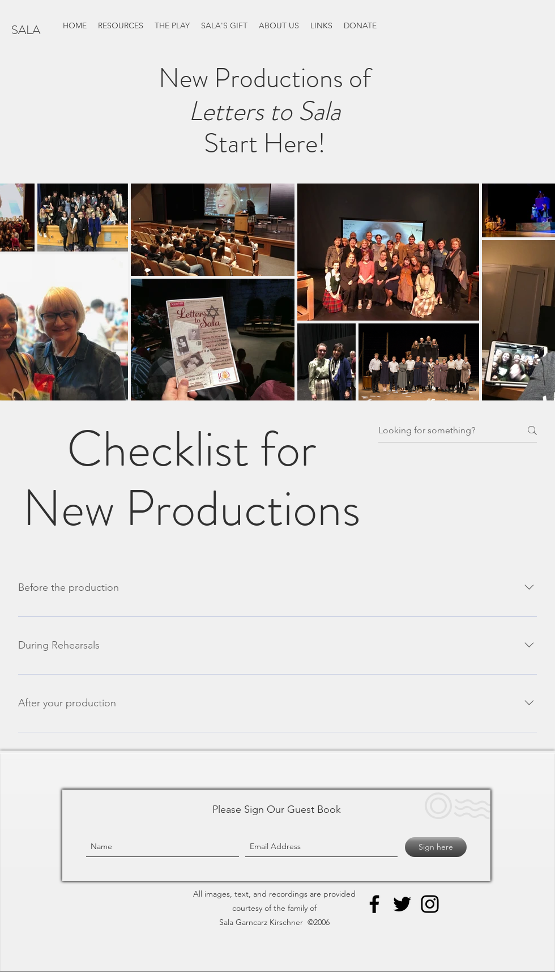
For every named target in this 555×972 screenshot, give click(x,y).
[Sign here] (436, 847)
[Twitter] (402, 904)
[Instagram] (430, 904)
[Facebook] (374, 904)
